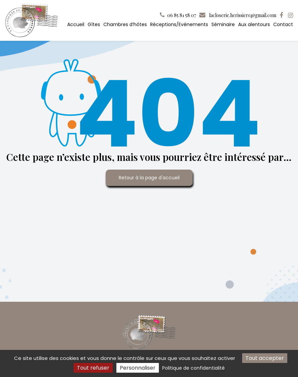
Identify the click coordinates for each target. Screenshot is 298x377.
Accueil (75, 24)
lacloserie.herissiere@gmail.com (237, 15)
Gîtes (94, 24)
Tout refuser (93, 368)
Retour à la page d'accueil (149, 177)
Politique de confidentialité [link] (193, 368)
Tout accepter (264, 358)
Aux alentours (254, 24)
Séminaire (223, 24)
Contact (283, 24)
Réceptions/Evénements (179, 24)
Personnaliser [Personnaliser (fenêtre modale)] (138, 368)
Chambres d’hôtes (125, 24)
